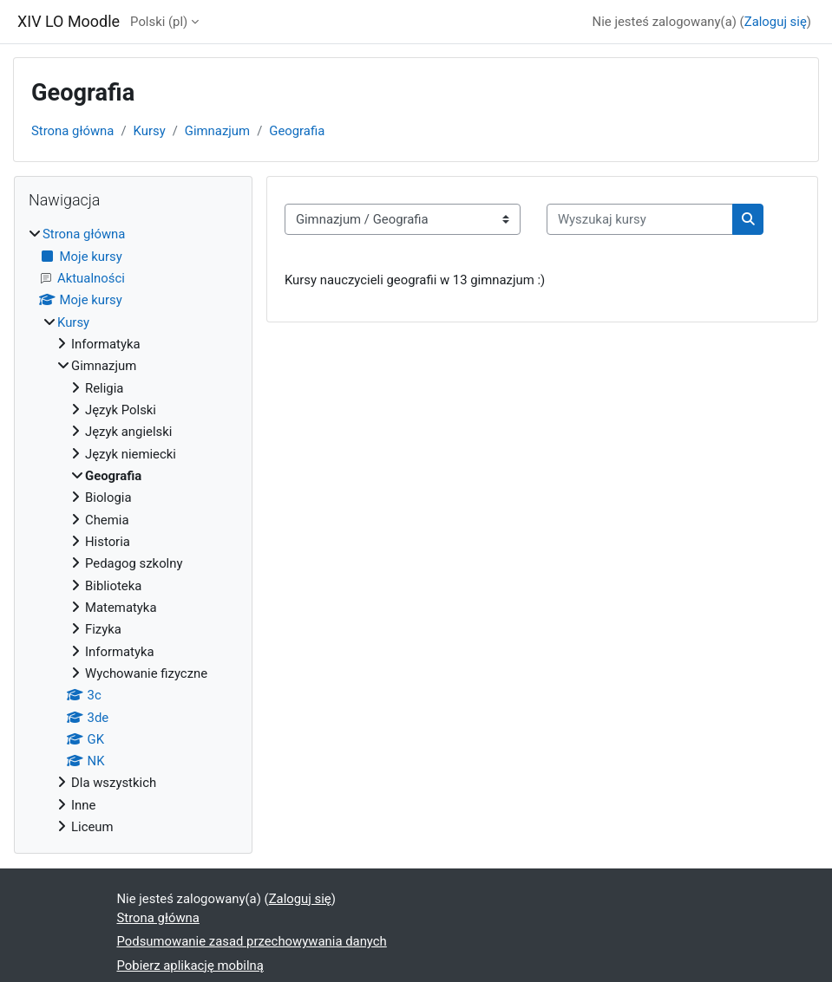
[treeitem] (133, 530)
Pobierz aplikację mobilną (190, 965)
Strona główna (72, 131)
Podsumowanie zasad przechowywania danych (252, 941)
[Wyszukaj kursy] (640, 219)
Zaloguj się (775, 21)
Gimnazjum (217, 131)
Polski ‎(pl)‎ (158, 21)
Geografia (296, 131)
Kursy (150, 131)
